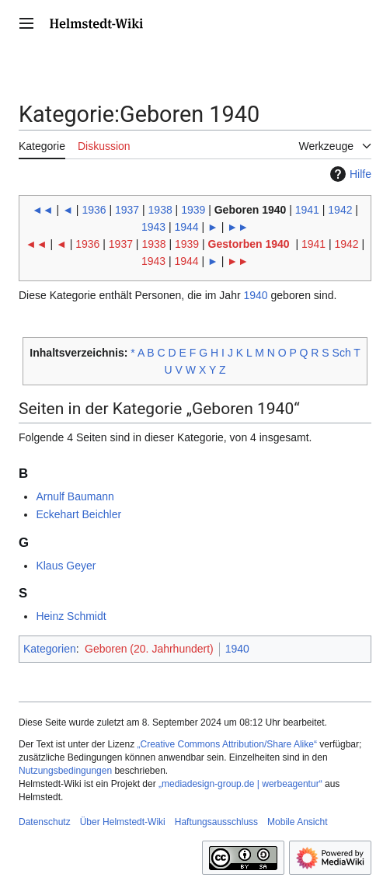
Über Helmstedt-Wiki (122, 822)
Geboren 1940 (250, 210)
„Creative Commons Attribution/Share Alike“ (227, 744)
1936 (94, 210)
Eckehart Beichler (78, 514)
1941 (307, 210)
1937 (127, 210)
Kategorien (49, 648)
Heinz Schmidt (71, 616)
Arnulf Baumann (74, 496)
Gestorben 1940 (249, 244)
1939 (193, 210)
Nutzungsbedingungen (65, 770)
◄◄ (43, 210)
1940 (256, 295)
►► (238, 227)
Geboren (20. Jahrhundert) (149, 648)
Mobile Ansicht (297, 822)
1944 (187, 227)
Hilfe (348, 174)
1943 (153, 227)
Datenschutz (45, 822)
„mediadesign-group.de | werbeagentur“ (240, 783)
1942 (340, 210)
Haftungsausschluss (216, 822)
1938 (160, 210)
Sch (342, 352)
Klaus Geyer (66, 565)
